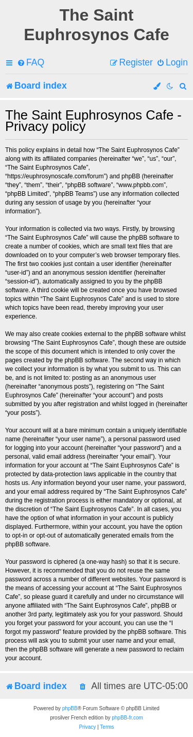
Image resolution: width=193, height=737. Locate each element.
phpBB (70, 708)
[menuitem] (30, 63)
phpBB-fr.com (127, 718)
